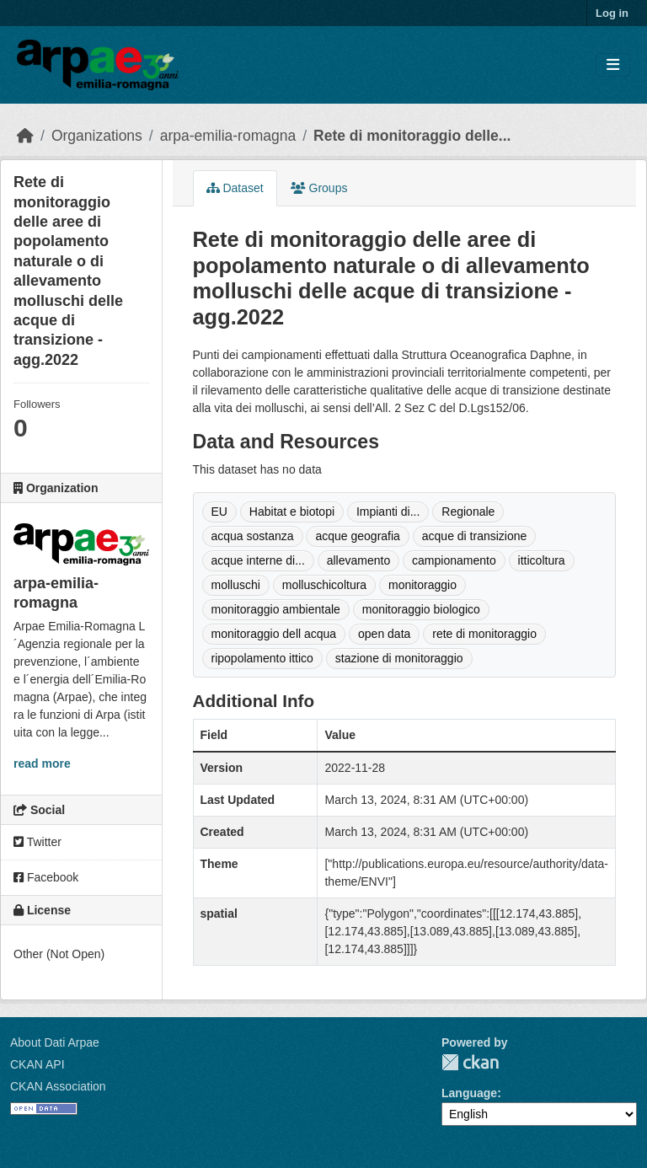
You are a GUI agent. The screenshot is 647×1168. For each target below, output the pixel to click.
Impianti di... (388, 511)
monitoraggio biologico (421, 609)
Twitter (37, 842)
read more (42, 763)
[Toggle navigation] (613, 65)
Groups (319, 188)
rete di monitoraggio (484, 633)
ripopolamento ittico (262, 658)
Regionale (468, 511)
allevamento (359, 560)
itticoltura (541, 560)
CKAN (470, 1062)
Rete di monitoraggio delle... (412, 135)
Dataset (235, 188)
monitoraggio (422, 585)
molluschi (235, 585)
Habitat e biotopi (291, 511)
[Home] (25, 135)
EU (219, 511)
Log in (612, 13)
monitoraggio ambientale (275, 609)
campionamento (454, 560)
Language (469, 1093)
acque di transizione (474, 536)
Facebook (45, 877)
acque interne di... (258, 560)
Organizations (96, 135)
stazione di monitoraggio (399, 658)
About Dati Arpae (54, 1042)
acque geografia (357, 536)
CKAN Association (58, 1086)
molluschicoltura (324, 585)
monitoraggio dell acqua (274, 633)
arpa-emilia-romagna (228, 135)
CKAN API (37, 1064)
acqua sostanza (252, 536)
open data (384, 633)
